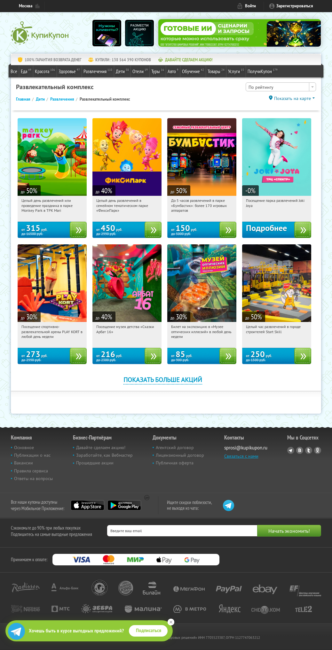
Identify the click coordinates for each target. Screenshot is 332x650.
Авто (173, 70)
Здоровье (69, 70)
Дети (122, 70)
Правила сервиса (31, 471)
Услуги (236, 70)
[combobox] (281, 86)
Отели (140, 70)
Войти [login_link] (250, 6)
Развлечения (97, 70)
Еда (26, 70)
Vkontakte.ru (299, 450)
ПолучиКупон (263, 70)
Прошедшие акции (95, 463)
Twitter (308, 450)
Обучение (193, 70)
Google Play (124, 505)
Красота (45, 70)
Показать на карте (292, 98)
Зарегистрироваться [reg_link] (294, 6)
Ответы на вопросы (33, 478)
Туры (157, 70)
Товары (216, 70)
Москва (25, 6)
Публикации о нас (32, 455)
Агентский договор (175, 447)
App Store (87, 505)
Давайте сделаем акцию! (100, 447)
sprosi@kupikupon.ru (245, 448)
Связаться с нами (241, 456)
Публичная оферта (175, 463)
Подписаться (148, 630)
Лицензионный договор (180, 455)
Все (14, 71)
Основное (24, 447)
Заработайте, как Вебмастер (104, 455)
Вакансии (23, 463)
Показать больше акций (162, 380)
